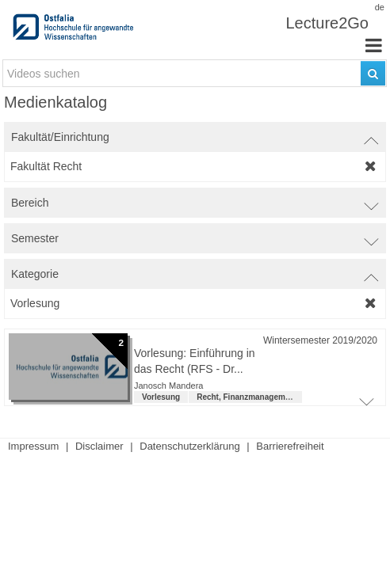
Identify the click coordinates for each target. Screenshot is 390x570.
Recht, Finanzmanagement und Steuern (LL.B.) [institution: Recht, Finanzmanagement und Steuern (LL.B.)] (285, 397)
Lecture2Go (327, 23)
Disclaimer (99, 446)
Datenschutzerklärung (189, 446)
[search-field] (194, 73)
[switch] (195, 137)
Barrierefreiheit (289, 446)
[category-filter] (195, 303)
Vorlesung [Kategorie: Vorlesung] (161, 397)
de (379, 7)
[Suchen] (373, 73)
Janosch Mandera (168, 385)
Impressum (33, 446)
